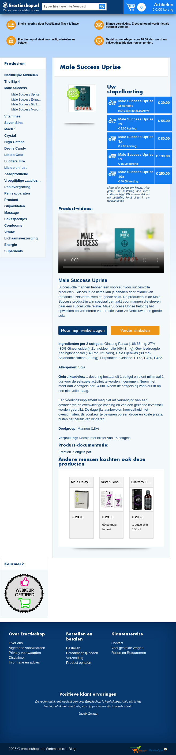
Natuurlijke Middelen (21, 75)
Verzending (74, 658)
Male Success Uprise (25, 94)
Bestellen (73, 648)
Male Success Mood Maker (26, 109)
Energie (10, 245)
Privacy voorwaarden (25, 653)
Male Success (15, 88)
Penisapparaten (17, 193)
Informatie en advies (24, 662)
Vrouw (9, 232)
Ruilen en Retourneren (128, 653)
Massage (11, 213)
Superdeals (13, 251)
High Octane (14, 142)
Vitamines (12, 116)
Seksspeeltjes (15, 219)
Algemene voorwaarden (27, 648)
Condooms (13, 225)
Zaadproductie (16, 174)
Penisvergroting (17, 187)
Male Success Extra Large (26, 99)
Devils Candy (15, 148)
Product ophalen (78, 663)
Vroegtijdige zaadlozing (23, 180)
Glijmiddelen (14, 206)
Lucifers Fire (14, 161)
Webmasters (55, 749)
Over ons (16, 643)
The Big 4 (12, 81)
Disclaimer (17, 657)
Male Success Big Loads (26, 104)
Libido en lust (15, 168)
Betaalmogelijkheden (82, 653)
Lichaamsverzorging (21, 238)
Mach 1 (10, 129)
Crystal (10, 136)
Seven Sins (13, 123)
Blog (72, 749)
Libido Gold (13, 155)
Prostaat (11, 200)
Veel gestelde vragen (127, 648)
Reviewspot (158, 749)
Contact (117, 643)
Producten (14, 63)
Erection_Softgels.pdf (74, 452)
